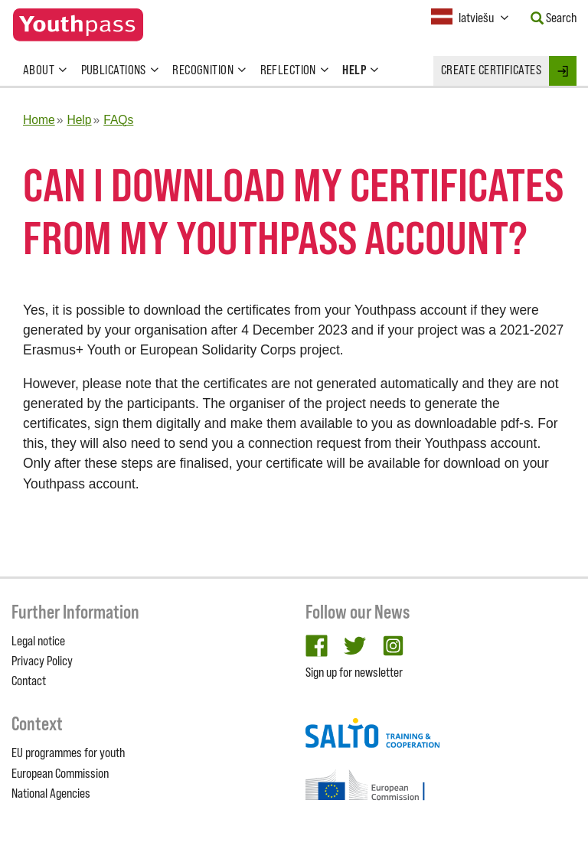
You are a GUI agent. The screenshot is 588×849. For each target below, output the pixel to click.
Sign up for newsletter (354, 672)
